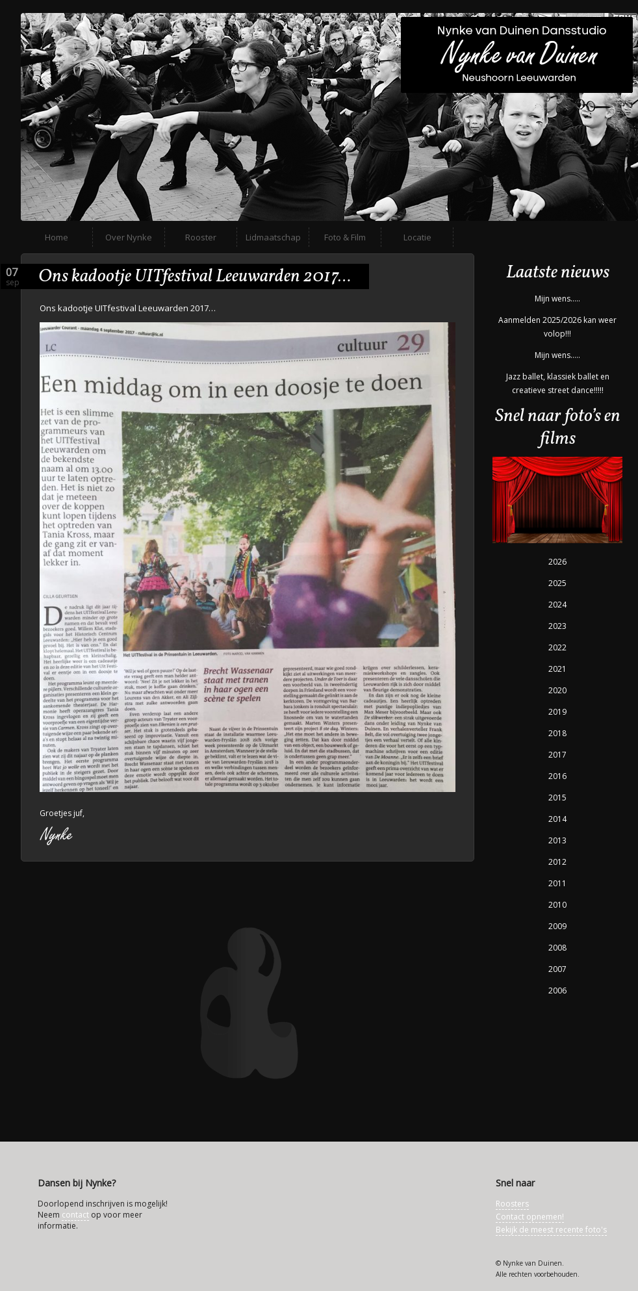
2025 (557, 583)
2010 (557, 904)
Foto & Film (345, 237)
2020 (557, 690)
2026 (557, 561)
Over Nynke (128, 237)
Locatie (417, 237)
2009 (557, 926)
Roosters (512, 1203)
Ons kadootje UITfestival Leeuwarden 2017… (194, 276)
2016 (557, 776)
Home (56, 237)
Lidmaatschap (273, 237)
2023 (557, 626)
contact (75, 1214)
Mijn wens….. (557, 298)
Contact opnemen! (530, 1216)
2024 (557, 604)
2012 (557, 861)
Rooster (200, 237)
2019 (557, 711)
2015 (557, 797)
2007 (557, 969)
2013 (557, 840)
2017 (557, 754)
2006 (557, 990)
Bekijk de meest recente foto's (551, 1229)
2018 (557, 733)
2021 (557, 668)
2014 (557, 818)
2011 (557, 883)
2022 (557, 647)
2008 (557, 947)
